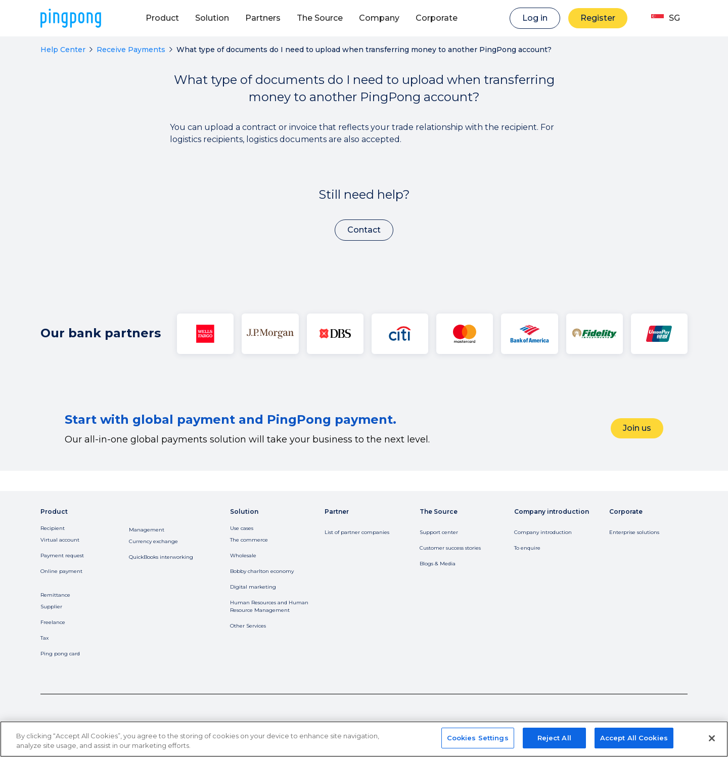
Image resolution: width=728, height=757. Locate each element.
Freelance (52, 622)
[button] (162, 18)
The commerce (249, 540)
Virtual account (59, 540)
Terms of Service (117, 731)
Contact (364, 230)
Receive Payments (131, 49)
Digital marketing (253, 587)
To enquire (527, 548)
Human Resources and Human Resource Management (269, 606)
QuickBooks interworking (161, 557)
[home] (70, 18)
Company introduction (543, 532)
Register (597, 18)
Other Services (248, 625)
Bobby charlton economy (262, 571)
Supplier (51, 606)
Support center (439, 532)
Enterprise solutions (634, 532)
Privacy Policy (61, 731)
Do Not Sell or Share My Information (284, 731)
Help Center (62, 49)
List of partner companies (357, 532)
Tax (44, 638)
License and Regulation (186, 731)
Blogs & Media (438, 563)
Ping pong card (60, 653)
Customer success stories (450, 548)
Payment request (62, 555)
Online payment (61, 571)
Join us (637, 428)
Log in (535, 18)
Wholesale (243, 555)
